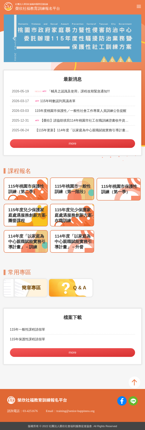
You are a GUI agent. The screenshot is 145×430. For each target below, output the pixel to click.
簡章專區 (31, 287)
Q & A (79, 287)
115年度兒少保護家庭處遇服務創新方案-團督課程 (27, 215)
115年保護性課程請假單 (27, 339)
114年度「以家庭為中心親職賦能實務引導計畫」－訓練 (27, 241)
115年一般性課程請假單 (27, 329)
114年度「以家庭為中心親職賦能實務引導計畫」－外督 (73, 241)
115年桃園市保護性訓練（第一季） (119, 189)
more (72, 143)
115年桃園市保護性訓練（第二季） (26, 189)
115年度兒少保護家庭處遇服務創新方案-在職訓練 (74, 215)
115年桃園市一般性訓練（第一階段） (72, 189)
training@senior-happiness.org (75, 411)
